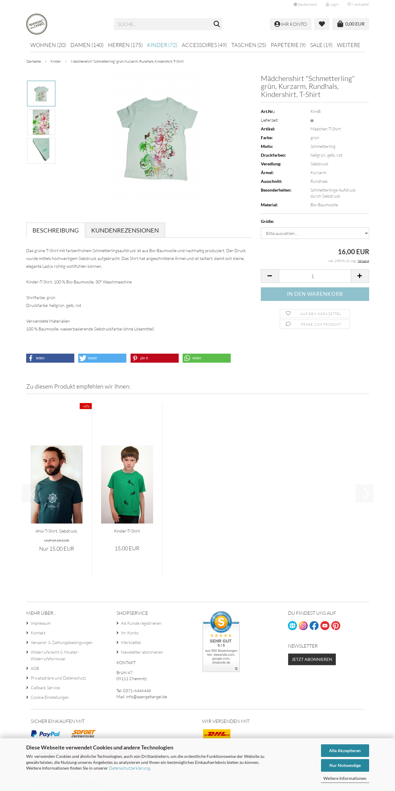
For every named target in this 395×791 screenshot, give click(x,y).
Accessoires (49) (204, 45)
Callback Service (45, 687)
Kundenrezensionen (125, 230)
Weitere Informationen (344, 778)
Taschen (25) (248, 45)
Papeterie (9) (288, 45)
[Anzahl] (315, 276)
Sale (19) (321, 45)
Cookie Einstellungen (50, 697)
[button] (305, 4)
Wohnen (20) (48, 45)
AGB (35, 668)
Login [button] (332, 4)
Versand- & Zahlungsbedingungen (62, 642)
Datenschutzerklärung (129, 768)
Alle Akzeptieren (345, 750)
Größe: (267, 221)
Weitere (348, 45)
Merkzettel (358, 4)
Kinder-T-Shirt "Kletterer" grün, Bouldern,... (127, 531)
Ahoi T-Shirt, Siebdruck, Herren (56, 531)
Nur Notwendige (345, 765)
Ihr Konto (130, 632)
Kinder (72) (162, 45)
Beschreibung (55, 230)
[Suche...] (216, 24)
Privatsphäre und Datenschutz (58, 677)
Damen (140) (86, 45)
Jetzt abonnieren (312, 659)
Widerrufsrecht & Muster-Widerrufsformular (55, 655)
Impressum (41, 623)
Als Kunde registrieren (141, 623)
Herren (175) (125, 45)
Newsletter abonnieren (142, 652)
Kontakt (38, 632)
